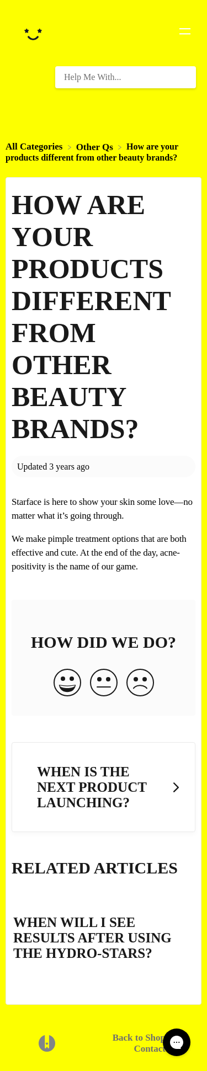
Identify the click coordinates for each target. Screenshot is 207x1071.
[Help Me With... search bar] (125, 77)
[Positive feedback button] (67, 683)
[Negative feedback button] (140, 683)
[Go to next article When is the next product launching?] (103, 787)
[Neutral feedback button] (104, 683)
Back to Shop (139, 1037)
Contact (150, 1048)
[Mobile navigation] (184, 33)
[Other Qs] (95, 146)
